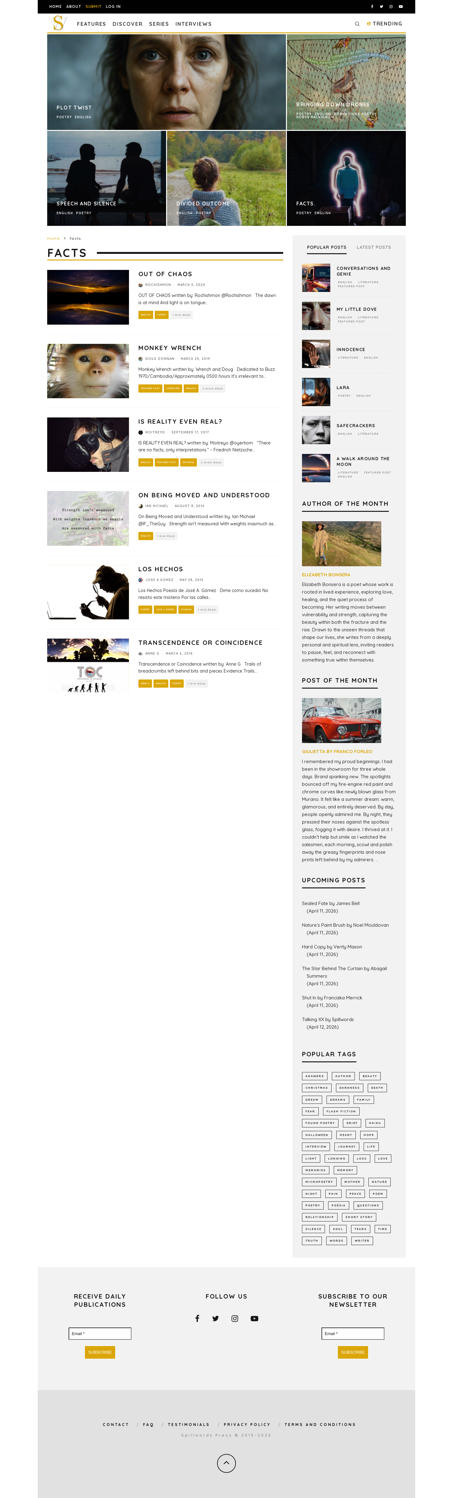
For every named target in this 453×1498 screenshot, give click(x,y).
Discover (128, 24)
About (73, 6)
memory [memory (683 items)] (345, 1170)
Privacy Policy (247, 1424)
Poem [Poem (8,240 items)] (378, 1193)
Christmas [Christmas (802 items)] (316, 1087)
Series (159, 24)
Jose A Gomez (159, 580)
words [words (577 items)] (337, 1240)
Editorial (193, 462)
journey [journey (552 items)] (347, 1146)
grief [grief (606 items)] (352, 1123)
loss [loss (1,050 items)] (362, 1158)
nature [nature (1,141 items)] (379, 1181)
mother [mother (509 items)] (352, 1181)
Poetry (163, 314)
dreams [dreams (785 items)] (338, 1099)
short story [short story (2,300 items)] (359, 1217)
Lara (343, 387)
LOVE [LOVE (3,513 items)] (383, 1158)
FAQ (148, 1424)
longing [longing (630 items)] (336, 1158)
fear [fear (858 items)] (310, 1111)
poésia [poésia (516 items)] (339, 1205)
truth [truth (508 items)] (311, 1240)
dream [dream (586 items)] (312, 1099)
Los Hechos (160, 569)
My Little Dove (357, 309)
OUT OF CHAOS (165, 274)
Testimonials (189, 1424)
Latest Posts (374, 247)
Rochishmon (158, 285)
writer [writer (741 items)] (362, 1240)
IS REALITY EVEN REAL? (180, 421)
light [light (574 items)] (311, 1158)
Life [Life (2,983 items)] (371, 1146)
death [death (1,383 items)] (377, 1087)
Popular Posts (327, 247)
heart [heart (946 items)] (346, 1135)
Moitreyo (155, 432)
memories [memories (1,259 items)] (315, 1170)
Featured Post (152, 388)
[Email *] (100, 1334)
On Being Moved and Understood (204, 495)
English (146, 314)
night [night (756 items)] (311, 1193)
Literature (177, 388)
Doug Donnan (160, 359)
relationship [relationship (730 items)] (319, 1217)
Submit (94, 6)
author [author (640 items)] (343, 1076)
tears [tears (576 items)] (361, 1229)
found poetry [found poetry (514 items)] (320, 1123)
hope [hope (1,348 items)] (369, 1135)
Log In (113, 6)
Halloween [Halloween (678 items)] (316, 1135)
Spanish (189, 609)
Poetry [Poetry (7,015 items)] (312, 1205)
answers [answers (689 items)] (314, 1076)
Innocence (351, 349)
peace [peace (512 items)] (355, 1193)
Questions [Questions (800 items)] (368, 1205)
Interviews (194, 24)
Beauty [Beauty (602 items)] (370, 1076)
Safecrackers (356, 425)
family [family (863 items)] (364, 1099)
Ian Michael (157, 506)
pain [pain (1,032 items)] (333, 1193)
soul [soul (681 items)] (338, 1229)
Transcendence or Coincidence (200, 642)
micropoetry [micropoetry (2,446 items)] (319, 1181)
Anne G (152, 653)
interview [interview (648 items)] (316, 1146)
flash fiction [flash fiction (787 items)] (341, 1111)
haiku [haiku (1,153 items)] (375, 1123)
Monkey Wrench (170, 348)
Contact (116, 1424)
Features (91, 24)
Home (55, 6)
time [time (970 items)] (382, 1229)
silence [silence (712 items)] (313, 1229)
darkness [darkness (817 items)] (349, 1087)
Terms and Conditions (320, 1424)
